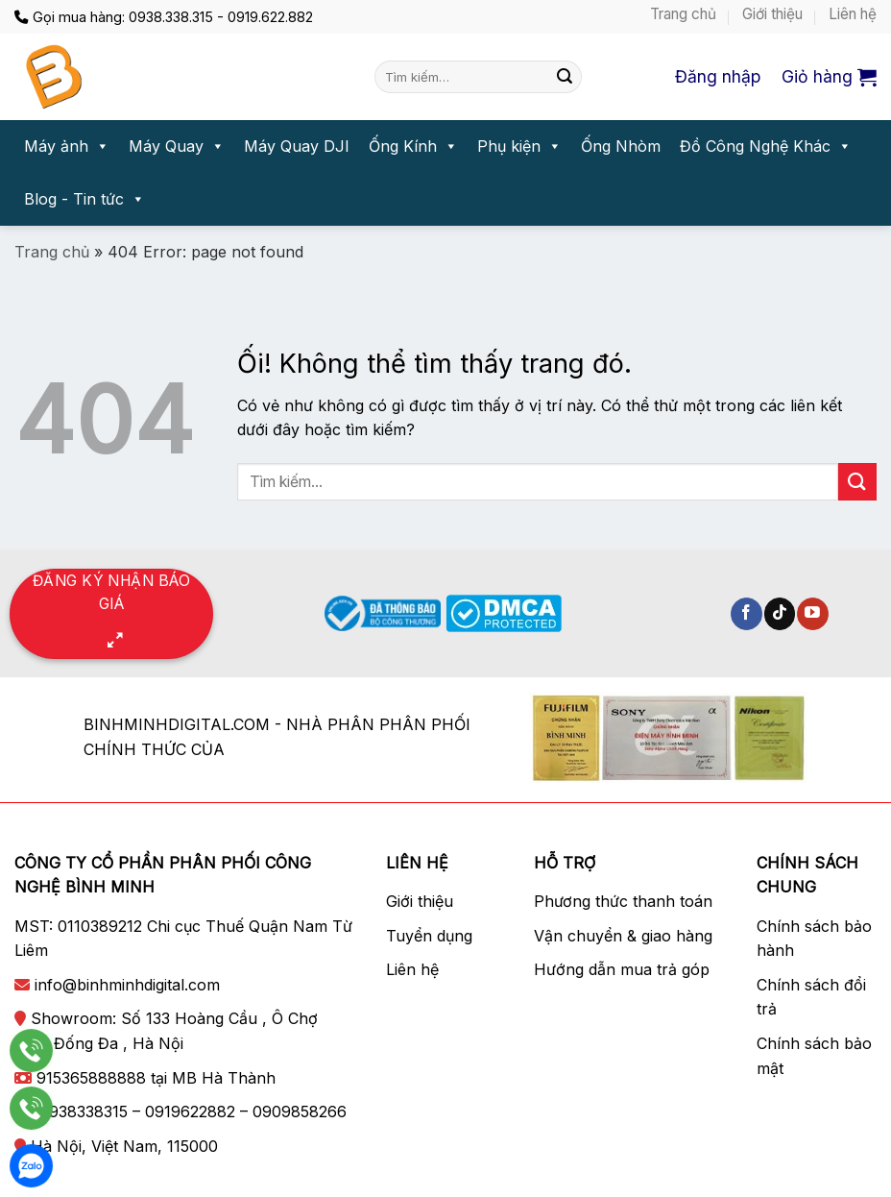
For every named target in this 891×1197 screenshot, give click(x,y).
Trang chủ (683, 14)
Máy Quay (177, 146)
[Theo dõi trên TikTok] (780, 614)
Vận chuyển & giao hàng (623, 935)
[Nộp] (564, 77)
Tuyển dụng (429, 935)
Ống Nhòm (621, 146)
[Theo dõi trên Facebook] (746, 614)
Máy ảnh (66, 146)
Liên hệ (853, 14)
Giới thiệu (772, 14)
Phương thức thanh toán (623, 901)
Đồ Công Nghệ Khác (766, 146)
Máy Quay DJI (296, 146)
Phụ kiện (519, 146)
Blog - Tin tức (84, 199)
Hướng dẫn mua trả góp (622, 969)
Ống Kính (413, 146)
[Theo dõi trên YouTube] (813, 614)
